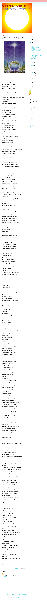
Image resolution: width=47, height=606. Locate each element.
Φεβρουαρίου (33, 73)
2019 (31, 78)
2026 (31, 36)
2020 (31, 76)
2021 (31, 43)
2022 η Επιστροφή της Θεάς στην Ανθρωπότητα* (36, 60)
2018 (31, 79)
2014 (31, 85)
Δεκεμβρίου (33, 44)
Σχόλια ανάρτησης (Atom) (16, 597)
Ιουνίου (32, 68)
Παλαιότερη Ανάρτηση (22, 594)
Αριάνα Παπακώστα (33, 94)
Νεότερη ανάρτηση (5, 594)
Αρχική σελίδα (14, 594)
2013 (31, 86)
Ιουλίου (32, 66)
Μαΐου (32, 69)
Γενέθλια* (32, 54)
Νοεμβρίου (32, 46)
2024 (31, 39)
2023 (31, 40)
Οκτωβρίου (32, 62)
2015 (31, 83)
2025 (31, 38)
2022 (31, 42)
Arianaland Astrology (15, 5)
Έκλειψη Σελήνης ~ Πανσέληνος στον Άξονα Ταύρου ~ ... (36, 58)
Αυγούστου (32, 65)
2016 (31, 82)
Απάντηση (5, 576)
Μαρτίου (32, 72)
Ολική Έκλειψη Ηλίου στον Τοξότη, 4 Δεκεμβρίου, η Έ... (36, 52)
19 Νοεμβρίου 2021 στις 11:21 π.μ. (13, 573)
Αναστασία (6, 573)
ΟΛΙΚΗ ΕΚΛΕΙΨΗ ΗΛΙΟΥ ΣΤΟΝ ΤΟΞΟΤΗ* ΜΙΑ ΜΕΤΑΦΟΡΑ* (36, 50)
